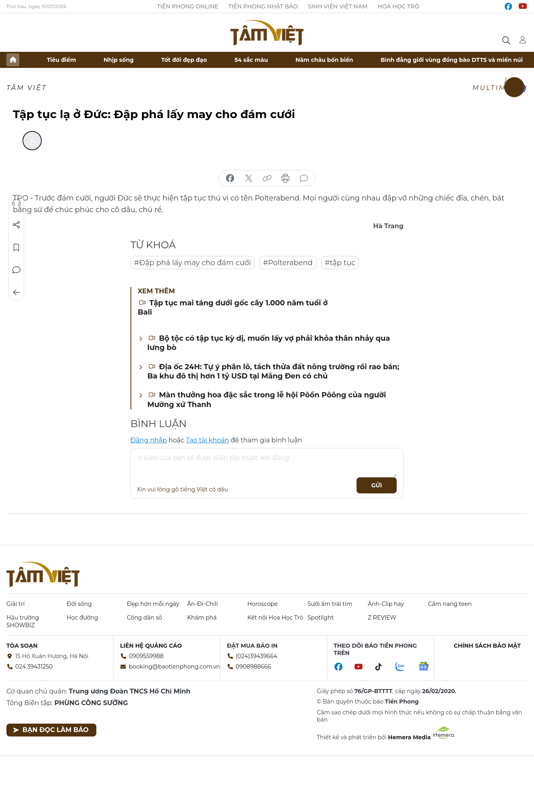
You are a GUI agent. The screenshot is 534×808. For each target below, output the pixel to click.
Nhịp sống (119, 59)
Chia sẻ (16, 225)
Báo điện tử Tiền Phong (267, 32)
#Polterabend (288, 262)
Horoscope (262, 604)
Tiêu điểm (61, 59)
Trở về (16, 292)
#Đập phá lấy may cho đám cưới (192, 262)
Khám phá (201, 617)
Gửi (376, 485)
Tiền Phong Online (187, 6)
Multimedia (500, 88)
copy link (267, 178)
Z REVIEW (382, 617)
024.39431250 (34, 666)
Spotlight (321, 617)
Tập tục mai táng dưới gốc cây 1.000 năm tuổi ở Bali (233, 308)
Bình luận (16, 270)
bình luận (304, 178)
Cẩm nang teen (450, 604)
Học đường (82, 617)
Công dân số (144, 617)
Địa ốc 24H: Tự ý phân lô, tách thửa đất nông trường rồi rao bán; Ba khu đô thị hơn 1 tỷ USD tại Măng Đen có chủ (273, 371)
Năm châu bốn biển (324, 59)
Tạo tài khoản (207, 440)
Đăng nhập (148, 440)
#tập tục (340, 262)
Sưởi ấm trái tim (330, 604)
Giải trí (15, 604)
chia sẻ (230, 178)
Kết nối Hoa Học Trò (275, 617)
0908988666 (253, 666)
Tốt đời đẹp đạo (184, 59)
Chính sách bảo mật (487, 645)
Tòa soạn (22, 645)
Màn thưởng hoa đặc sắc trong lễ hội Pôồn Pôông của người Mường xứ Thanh (266, 400)
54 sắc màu (251, 59)
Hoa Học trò (398, 6)
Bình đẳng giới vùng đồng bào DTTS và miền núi (452, 59)
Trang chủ (12, 59)
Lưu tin (16, 247)
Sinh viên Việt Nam (338, 6)
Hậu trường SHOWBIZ (22, 621)
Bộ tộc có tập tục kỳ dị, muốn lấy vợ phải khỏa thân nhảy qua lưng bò (268, 343)
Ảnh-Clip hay (386, 604)
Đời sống (79, 604)
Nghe (16, 202)
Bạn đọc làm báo (51, 730)
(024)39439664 (256, 656)
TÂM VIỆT (26, 88)
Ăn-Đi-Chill (202, 604)
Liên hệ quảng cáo (151, 645)
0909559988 (146, 656)
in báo (285, 178)
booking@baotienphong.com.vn (174, 666)
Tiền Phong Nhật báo (263, 6)
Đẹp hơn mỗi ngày (153, 604)
